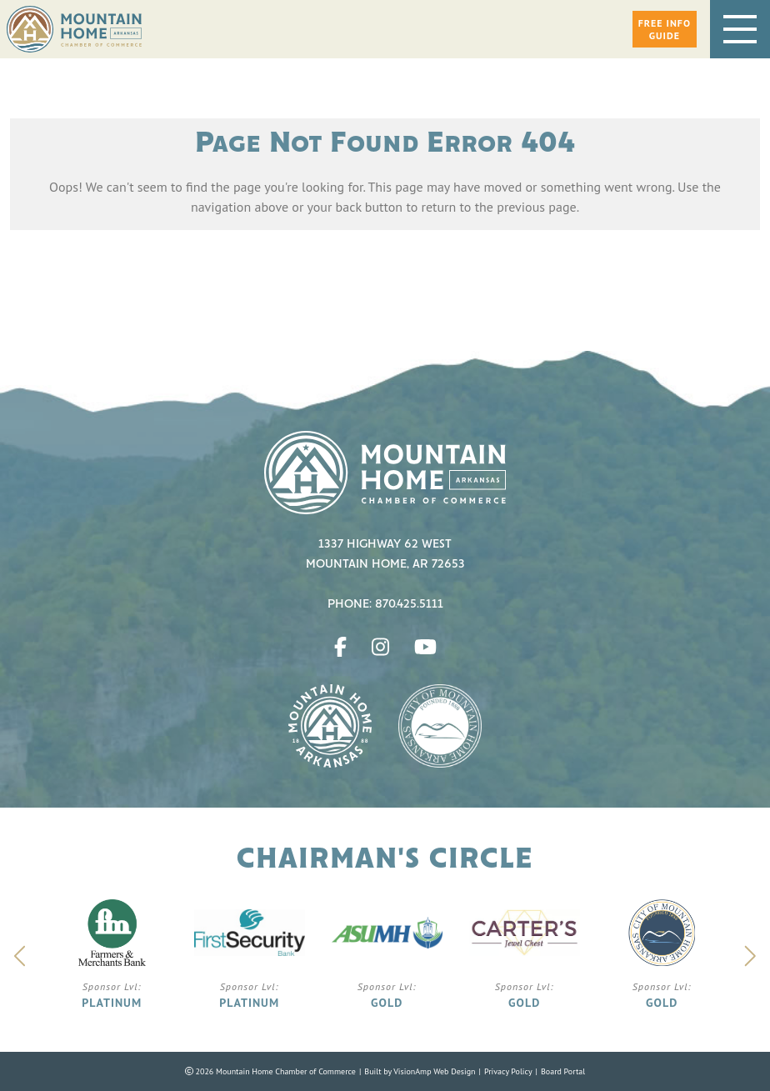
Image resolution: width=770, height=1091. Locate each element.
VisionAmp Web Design (434, 1071)
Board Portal (563, 1071)
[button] (664, 29)
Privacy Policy (508, 1071)
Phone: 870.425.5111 (385, 604)
